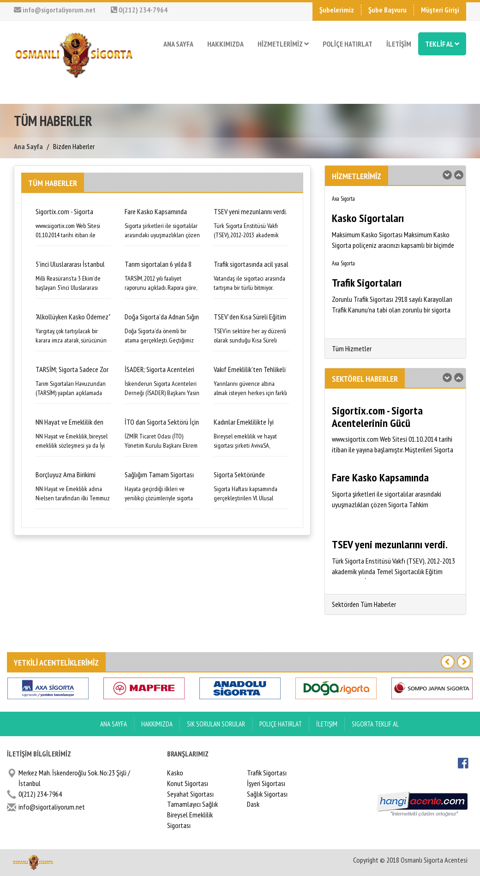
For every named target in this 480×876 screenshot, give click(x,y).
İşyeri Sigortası (266, 783)
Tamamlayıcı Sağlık (192, 804)
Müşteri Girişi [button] (440, 9)
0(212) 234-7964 (139, 9)
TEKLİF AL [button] (442, 43)
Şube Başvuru (387, 9)
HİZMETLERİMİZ (283, 43)
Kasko (175, 772)
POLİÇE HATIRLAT (347, 43)
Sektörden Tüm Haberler (364, 604)
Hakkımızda (157, 724)
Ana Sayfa (28, 146)
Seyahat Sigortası (190, 793)
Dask (253, 804)
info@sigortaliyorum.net (55, 9)
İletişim (326, 724)
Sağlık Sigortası (267, 793)
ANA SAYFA (178, 43)
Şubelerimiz (336, 9)
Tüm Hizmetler (352, 348)
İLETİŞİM (398, 43)
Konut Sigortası (187, 783)
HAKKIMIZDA (225, 43)
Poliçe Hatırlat (280, 724)
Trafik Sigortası (267, 772)
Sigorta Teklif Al (375, 724)
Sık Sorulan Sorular (216, 724)
